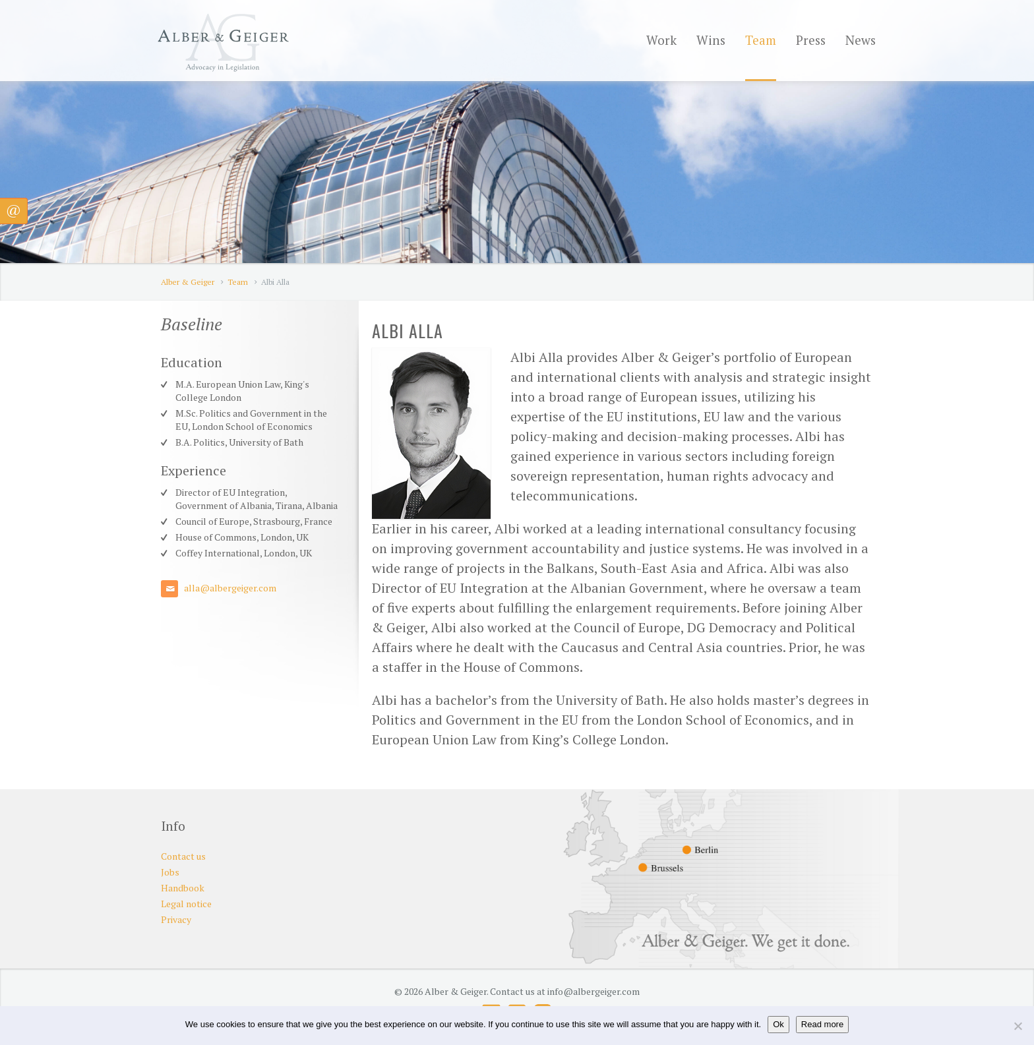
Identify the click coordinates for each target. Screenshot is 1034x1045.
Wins (710, 40)
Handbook (182, 887)
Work (661, 40)
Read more (822, 1024)
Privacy (176, 919)
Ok (778, 1024)
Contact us (183, 856)
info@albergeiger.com (593, 991)
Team (760, 40)
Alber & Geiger (187, 282)
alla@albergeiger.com (230, 588)
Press (811, 40)
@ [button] (13, 209)
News (860, 40)
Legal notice (186, 903)
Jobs (170, 872)
